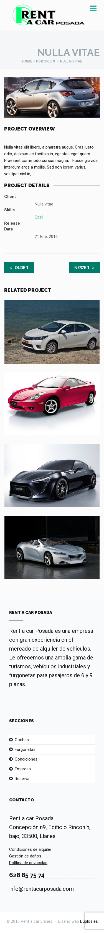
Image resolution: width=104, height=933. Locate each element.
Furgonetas (25, 749)
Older (19, 267)
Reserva (22, 778)
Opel (39, 217)
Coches (22, 739)
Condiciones (26, 759)
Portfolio (45, 61)
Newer (84, 267)
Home (27, 61)
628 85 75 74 (27, 875)
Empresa (23, 768)
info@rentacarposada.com (41, 889)
